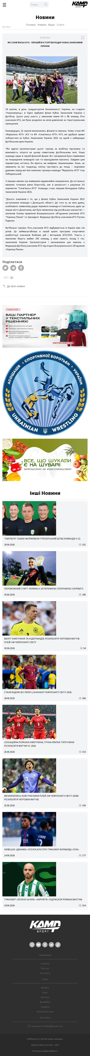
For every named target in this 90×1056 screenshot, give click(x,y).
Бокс (45, 992)
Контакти (45, 973)
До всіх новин (16, 286)
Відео (51, 24)
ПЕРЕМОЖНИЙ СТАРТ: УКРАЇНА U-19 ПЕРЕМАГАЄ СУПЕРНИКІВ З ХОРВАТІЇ (43, 588)
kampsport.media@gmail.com (47, 1026)
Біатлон (45, 997)
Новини (41, 24)
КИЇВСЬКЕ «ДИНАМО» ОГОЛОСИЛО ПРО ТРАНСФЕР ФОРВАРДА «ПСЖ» (41, 849)
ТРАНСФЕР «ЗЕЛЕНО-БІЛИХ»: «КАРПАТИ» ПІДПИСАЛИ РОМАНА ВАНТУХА (43, 899)
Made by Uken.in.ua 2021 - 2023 (45, 1045)
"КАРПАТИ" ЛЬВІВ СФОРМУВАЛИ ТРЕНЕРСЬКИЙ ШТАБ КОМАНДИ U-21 (42, 538)
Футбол (45, 987)
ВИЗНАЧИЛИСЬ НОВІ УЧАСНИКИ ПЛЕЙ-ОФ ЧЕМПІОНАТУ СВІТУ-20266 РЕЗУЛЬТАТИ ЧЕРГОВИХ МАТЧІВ (41, 797)
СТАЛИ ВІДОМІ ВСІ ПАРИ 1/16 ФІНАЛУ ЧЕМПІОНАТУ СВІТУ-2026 (38, 692)
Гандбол (45, 1006)
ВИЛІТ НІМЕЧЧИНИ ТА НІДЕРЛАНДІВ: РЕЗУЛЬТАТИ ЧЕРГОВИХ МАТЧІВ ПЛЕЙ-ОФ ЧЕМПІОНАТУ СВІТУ (42, 640)
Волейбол (45, 1001)
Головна (31, 24)
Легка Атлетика (45, 1011)
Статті (60, 24)
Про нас (45, 968)
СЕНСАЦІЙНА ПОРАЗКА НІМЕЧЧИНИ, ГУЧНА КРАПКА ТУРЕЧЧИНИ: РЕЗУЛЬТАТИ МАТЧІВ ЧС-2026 (39, 744)
